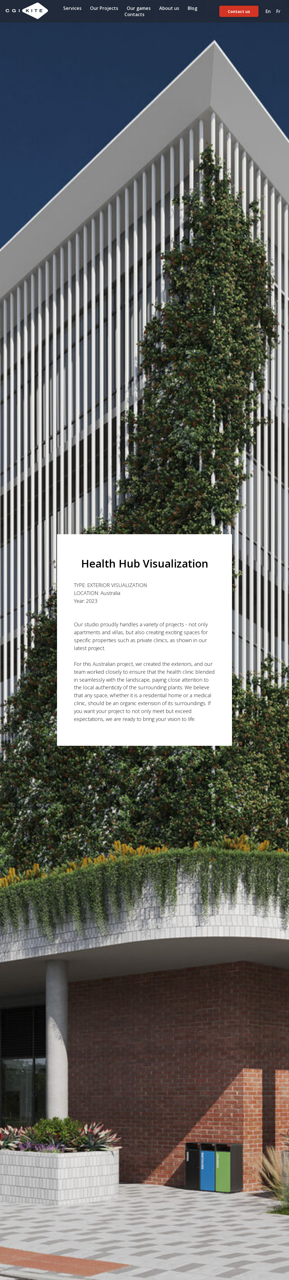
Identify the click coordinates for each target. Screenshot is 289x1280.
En (268, 11)
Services (72, 8)
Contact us (239, 11)
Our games (139, 8)
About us (169, 8)
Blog (192, 8)
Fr (278, 11)
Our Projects (104, 8)
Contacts (134, 14)
